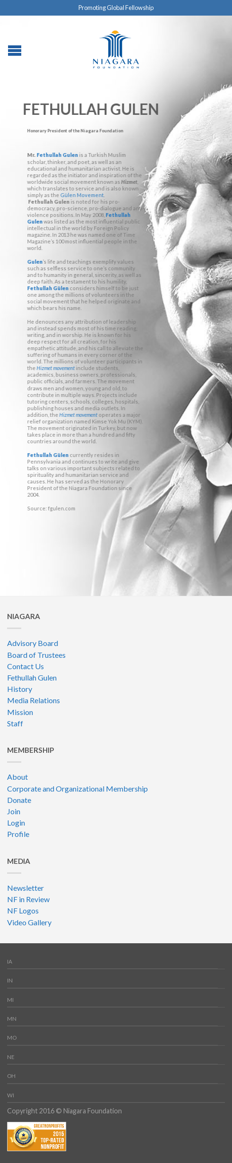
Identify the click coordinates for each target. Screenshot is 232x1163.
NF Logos (23, 910)
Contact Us (25, 666)
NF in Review (28, 899)
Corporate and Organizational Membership (77, 788)
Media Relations (33, 700)
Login (16, 822)
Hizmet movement (55, 368)
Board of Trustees (36, 654)
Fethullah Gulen (56, 155)
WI (10, 1095)
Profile (18, 833)
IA (9, 961)
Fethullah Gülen (47, 288)
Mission (20, 711)
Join (13, 811)
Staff (15, 723)
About (17, 776)
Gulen (34, 261)
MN (12, 1019)
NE (11, 1057)
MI (10, 1000)
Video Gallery (29, 922)
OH (11, 1076)
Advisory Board (32, 642)
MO (12, 1037)
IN (10, 980)
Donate (19, 799)
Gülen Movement (81, 195)
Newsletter (25, 887)
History (19, 688)
